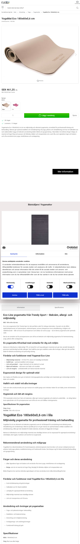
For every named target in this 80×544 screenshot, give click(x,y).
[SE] (5, 2)
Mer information (65, 171)
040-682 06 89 (6, 523)
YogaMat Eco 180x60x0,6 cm (65, 232)
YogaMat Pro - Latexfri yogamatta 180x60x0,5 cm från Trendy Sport (39, 234)
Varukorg (77, 2)
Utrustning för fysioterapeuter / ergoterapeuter (17, 540)
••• (3, 8)
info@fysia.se (6, 525)
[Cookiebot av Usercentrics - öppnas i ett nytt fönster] (68, 247)
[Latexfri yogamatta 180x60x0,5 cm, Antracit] (13, 220)
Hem (15, 12)
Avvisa (14, 295)
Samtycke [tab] (14, 254)
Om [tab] (66, 254)
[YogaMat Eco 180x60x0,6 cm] (66, 220)
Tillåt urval (40, 295)
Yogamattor (36, 12)
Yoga (29, 12)
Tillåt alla (65, 295)
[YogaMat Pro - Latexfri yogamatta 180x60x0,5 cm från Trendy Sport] (40, 220)
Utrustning (22, 12)
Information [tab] (40, 254)
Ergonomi (5, 538)
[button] (40, 54)
